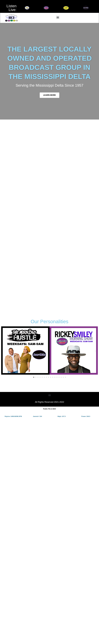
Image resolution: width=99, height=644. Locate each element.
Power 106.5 (85, 416)
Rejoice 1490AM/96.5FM (13, 416)
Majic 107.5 (62, 416)
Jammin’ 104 (37, 416)
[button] (58, 17)
